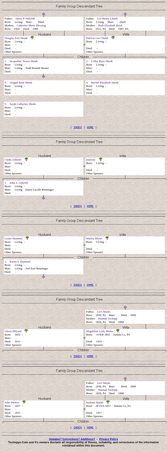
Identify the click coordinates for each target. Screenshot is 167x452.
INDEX (77, 128)
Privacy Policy (108, 442)
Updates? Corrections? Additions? (72, 442)
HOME (90, 128)
